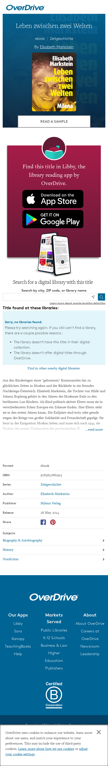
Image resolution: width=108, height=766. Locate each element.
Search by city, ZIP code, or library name (54, 290)
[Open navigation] (99, 7)
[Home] (25, 7)
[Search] (101, 297)
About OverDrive (90, 623)
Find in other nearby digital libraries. (54, 368)
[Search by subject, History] (54, 550)
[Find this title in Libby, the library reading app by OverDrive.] (54, 201)
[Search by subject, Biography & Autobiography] (54, 540)
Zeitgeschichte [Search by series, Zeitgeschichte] (51, 484)
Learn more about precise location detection (77, 303)
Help (18, 654)
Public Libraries (54, 630)
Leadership (89, 654)
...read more (94, 429)
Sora (18, 631)
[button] (18, 615)
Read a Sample (54, 121)
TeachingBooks (18, 646)
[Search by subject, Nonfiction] (54, 559)
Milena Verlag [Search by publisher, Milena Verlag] (51, 503)
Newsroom (89, 646)
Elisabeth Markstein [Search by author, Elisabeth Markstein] (57, 46)
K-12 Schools (54, 638)
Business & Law (54, 645)
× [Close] (98, 732)
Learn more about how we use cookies (46, 749)
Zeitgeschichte (61, 38)
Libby (18, 623)
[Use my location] (93, 297)
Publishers (54, 668)
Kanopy (18, 638)
